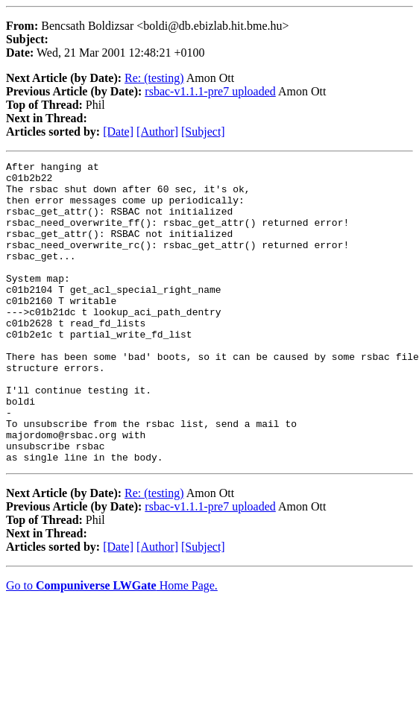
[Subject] (203, 131)
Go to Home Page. (112, 645)
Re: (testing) (154, 78)
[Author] (157, 131)
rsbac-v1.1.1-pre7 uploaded (210, 91)
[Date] (118, 131)
